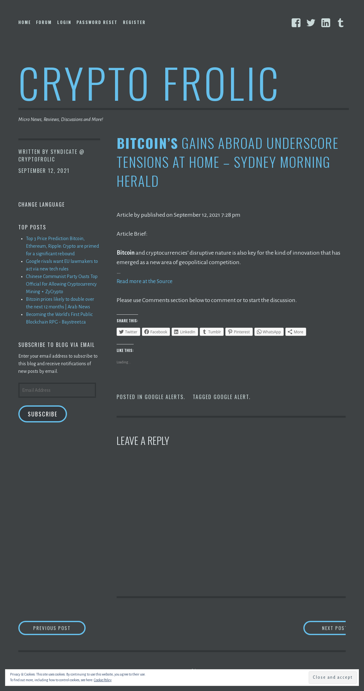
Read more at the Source (146, 281)
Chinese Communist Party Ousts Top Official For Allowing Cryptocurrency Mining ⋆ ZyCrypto (62, 284)
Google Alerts (164, 397)
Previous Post (64, 628)
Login (64, 22)
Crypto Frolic (149, 82)
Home (24, 22)
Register (134, 22)
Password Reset (97, 22)
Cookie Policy (103, 680)
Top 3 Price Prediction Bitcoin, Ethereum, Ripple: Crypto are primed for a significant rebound (62, 246)
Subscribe (43, 414)
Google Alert (231, 397)
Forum (44, 22)
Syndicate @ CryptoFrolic (51, 155)
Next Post (320, 628)
